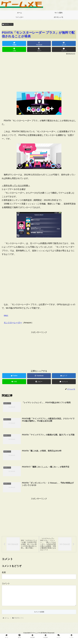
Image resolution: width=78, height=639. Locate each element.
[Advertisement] (39, 72)
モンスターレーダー (13, 323)
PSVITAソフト (7, 24)
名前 (4, 572)
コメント (6, 584)
